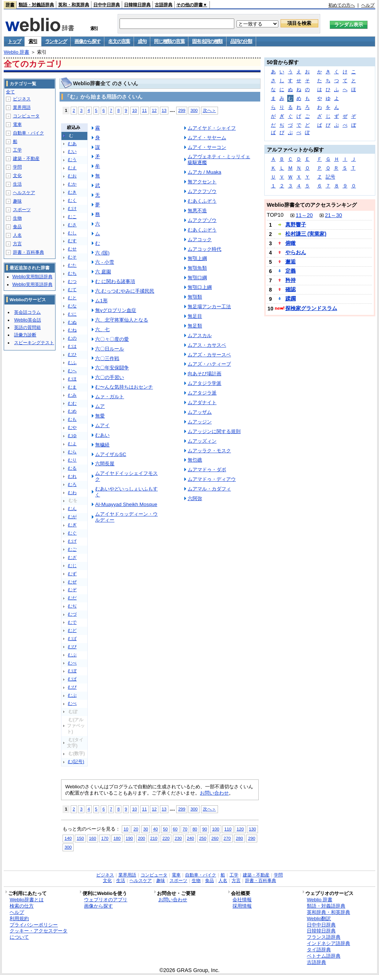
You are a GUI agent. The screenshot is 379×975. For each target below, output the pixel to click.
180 (116, 838)
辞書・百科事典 (28, 252)
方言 (17, 243)
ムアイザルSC (110, 454)
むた (72, 265)
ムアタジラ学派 (204, 383)
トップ (14, 41)
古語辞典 (163, 5)
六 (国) (102, 253)
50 (165, 828)
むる (72, 468)
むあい (102, 435)
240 (190, 838)
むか (72, 184)
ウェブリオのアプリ (105, 899)
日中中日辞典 (106, 5)
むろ (72, 484)
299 (181, 110)
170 (104, 838)
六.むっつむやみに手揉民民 (124, 291)
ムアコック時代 (204, 249)
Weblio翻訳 (319, 918)
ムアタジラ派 (202, 393)
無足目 (195, 316)
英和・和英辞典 (73, 5)
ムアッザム (200, 412)
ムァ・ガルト (109, 396)
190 (129, 838)
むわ (72, 492)
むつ (72, 281)
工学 (17, 150)
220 (166, 838)
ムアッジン (200, 422)
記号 (330, 177)
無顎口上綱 (200, 287)
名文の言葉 (119, 41)
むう (72, 159)
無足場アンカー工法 (209, 306)
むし (72, 233)
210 (153, 838)
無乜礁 (195, 460)
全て (10, 92)
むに (72, 314)
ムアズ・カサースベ (209, 354)
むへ (72, 370)
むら (72, 452)
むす (72, 240)
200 (141, 838)
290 (251, 838)
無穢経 (102, 444)
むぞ (72, 589)
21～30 (333, 215)
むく (72, 200)
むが (72, 516)
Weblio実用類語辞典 (32, 276)
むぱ (72, 679)
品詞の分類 (241, 41)
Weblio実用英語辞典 (32, 284)
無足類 (195, 326)
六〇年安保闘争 (112, 367)
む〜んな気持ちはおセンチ (124, 387)
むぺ (72, 703)
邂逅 (290, 261)
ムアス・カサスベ (207, 345)
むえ (72, 167)
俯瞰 (290, 243)
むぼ (72, 670)
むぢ (72, 606)
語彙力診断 (25, 334)
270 (227, 838)
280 (239, 838)
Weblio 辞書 (16, 52)
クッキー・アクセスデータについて (38, 934)
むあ (72, 143)
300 (193, 110)
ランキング (56, 41)
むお (72, 176)
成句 (142, 41)
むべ (72, 663)
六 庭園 (103, 271)
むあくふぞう (202, 201)
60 (175, 828)
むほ (72, 379)
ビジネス (22, 99)
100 (215, 828)
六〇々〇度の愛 (112, 339)
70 (184, 828)
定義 (290, 271)
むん (72, 508)
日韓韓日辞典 (137, 5)
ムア (100, 406)
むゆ (72, 435)
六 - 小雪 (104, 262)
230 (178, 838)
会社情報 (242, 899)
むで (72, 622)
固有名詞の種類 (207, 41)
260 (214, 838)
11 (144, 110)
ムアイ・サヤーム (207, 137)
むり (72, 460)
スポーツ (22, 209)
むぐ (72, 533)
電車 (17, 124)
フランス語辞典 (324, 937)
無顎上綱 (197, 258)
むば (72, 638)
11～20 (304, 215)
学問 (17, 167)
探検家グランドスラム (311, 308)
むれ (72, 476)
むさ (72, 224)
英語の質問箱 (27, 327)
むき (72, 192)
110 (227, 828)
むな (72, 306)
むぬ (72, 322)
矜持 (290, 280)
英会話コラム (27, 312)
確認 (290, 289)
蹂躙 (290, 299)
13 (164, 110)
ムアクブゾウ (202, 220)
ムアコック (200, 239)
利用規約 (19, 918)
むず (72, 573)
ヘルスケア (24, 192)
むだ (72, 597)
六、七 (102, 329)
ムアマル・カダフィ (209, 489)
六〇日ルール (109, 349)
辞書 (10, 5)
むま (72, 387)
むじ (72, 565)
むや (72, 427)
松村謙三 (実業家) (305, 234)
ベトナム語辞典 (324, 956)
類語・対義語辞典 (36, 5)
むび (72, 646)
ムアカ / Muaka (204, 172)
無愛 (100, 416)
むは (72, 346)
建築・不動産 (26, 158)
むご (72, 549)
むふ (72, 362)
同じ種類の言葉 (169, 41)
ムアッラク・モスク (209, 450)
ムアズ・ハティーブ (209, 364)
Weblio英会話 (27, 320)
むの (72, 338)
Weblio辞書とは (26, 899)
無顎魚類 (197, 268)
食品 (17, 226)
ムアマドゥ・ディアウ (212, 479)
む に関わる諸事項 (115, 281)
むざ (72, 557)
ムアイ (102, 425)
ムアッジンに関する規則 (214, 431)
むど (72, 630)
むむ (72, 403)
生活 (17, 184)
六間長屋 (104, 463)
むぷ (72, 695)
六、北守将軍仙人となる (121, 320)
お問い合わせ (214, 793)
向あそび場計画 (204, 373)
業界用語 (22, 107)
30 (145, 828)
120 (240, 828)
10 (134, 110)
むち (72, 273)
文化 (17, 175)
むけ (72, 208)
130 (252, 828)
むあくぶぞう (202, 230)
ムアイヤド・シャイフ (212, 128)
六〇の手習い (109, 377)
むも (72, 419)
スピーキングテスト (34, 342)
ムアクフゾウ (202, 191)
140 (67, 838)
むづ (72, 614)
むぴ (72, 687)
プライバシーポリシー (34, 925)
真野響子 (295, 224)
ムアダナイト (202, 402)
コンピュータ (26, 116)
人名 (17, 235)
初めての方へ (341, 5)
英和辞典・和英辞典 (328, 912)
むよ (72, 443)
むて (72, 289)
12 (154, 110)
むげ (72, 541)
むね (72, 330)
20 (135, 828)
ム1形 (101, 300)
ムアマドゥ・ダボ (207, 469)
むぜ (72, 582)
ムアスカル (200, 335)
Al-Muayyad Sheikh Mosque (126, 504)
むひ (72, 354)
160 (92, 838)
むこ (72, 216)
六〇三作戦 (107, 358)
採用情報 (242, 906)
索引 (32, 41)
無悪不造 (197, 210)
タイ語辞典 (319, 949)
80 (194, 828)
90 (204, 828)
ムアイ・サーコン (207, 147)
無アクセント (202, 181)
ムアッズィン (202, 441)
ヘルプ (368, 5)
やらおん (295, 252)
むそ (72, 257)
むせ (72, 249)
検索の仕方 (22, 906)
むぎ (72, 525)
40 (155, 828)
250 (202, 838)
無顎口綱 (197, 277)
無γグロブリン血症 (115, 310)
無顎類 (195, 297)
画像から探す (87, 41)
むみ (72, 395)
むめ (72, 411)
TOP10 (275, 215)
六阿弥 (195, 498)
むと (72, 297)
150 (80, 838)
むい (72, 151)
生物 (17, 218)
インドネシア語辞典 (328, 943)
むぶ (72, 655)
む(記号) (76, 761)
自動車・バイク (28, 133)
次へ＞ (209, 110)
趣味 (17, 201)
